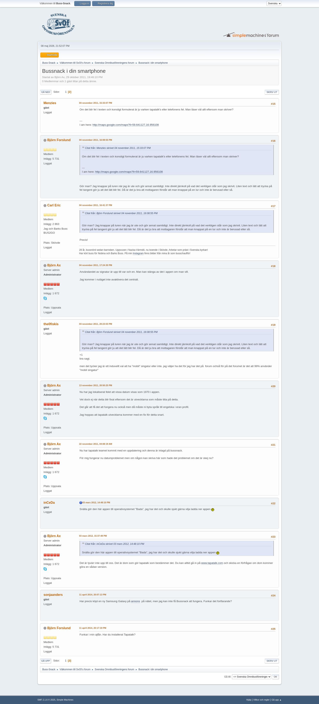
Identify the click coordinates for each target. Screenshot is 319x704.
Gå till (227, 676)
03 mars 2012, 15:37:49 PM (93, 536)
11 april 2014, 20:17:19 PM (92, 628)
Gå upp (45, 661)
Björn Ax (54, 265)
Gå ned (45, 92)
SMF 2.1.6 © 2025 (46, 700)
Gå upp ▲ (277, 700)
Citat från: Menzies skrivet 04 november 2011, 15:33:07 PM (118, 148)
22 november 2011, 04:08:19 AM (95, 444)
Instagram (138, 253)
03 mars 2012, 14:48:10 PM (96, 502)
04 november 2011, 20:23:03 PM (95, 324)
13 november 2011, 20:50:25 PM (95, 385)
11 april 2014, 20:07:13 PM (92, 594)
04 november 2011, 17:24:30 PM (95, 265)
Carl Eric (54, 205)
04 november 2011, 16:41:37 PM (95, 205)
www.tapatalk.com (212, 563)
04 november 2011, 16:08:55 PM (95, 140)
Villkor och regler (261, 700)
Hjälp (248, 700)
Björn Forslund (59, 140)
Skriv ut (272, 92)
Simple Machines (65, 700)
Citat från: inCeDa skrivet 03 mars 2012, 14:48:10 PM (114, 544)
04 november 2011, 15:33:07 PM (95, 103)
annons (135, 601)
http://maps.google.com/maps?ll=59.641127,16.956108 (126, 124)
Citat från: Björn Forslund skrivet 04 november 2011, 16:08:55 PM (121, 213)
